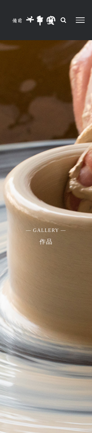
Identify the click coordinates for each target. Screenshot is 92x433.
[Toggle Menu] (80, 20)
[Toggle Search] (63, 20)
